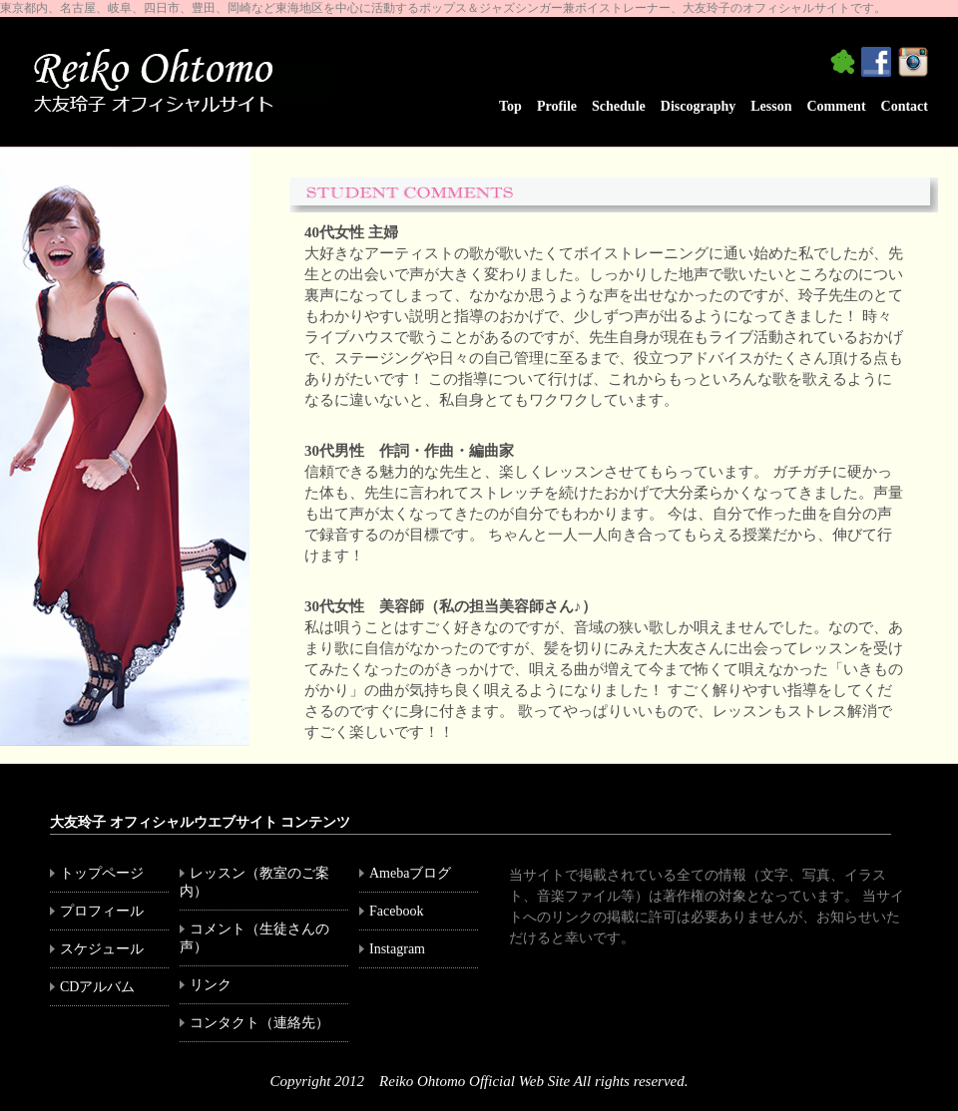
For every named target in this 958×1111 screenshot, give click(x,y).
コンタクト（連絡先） (259, 1022)
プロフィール (102, 911)
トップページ (102, 873)
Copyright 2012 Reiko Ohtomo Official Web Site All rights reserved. (479, 1081)
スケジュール (102, 948)
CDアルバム (97, 986)
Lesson (770, 106)
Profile (557, 106)
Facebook (403, 911)
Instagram (404, 948)
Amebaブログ (410, 873)
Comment (835, 106)
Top (510, 106)
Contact (904, 106)
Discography (698, 106)
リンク (217, 984)
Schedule (619, 106)
